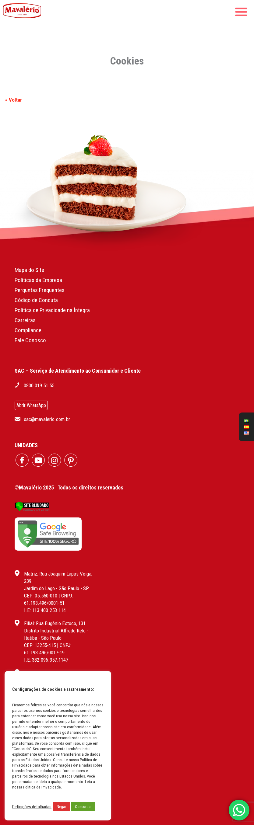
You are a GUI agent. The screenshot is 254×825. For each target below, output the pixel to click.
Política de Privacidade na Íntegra (52, 310)
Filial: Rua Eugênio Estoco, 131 (55, 623)
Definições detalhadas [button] (31, 806)
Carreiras (25, 320)
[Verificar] (32, 510)
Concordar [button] (83, 806)
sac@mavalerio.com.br (47, 419)
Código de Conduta (36, 300)
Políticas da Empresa (38, 280)
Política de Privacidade (42, 787)
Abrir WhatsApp (31, 405)
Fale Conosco (30, 340)
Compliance (28, 330)
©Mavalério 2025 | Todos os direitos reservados (69, 487)
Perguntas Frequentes (40, 290)
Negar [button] (61, 806)
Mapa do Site (29, 269)
